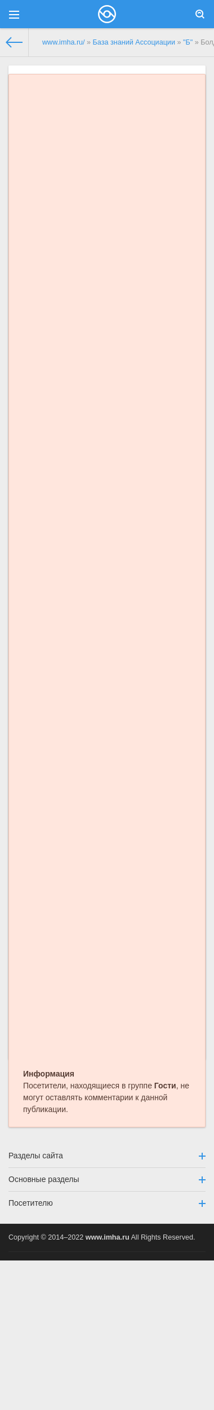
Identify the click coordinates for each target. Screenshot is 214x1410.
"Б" (188, 42)
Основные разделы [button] (107, 1179)
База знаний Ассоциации (134, 42)
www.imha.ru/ (63, 42)
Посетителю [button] (107, 1202)
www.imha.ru (108, 1237)
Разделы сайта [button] (107, 1155)
